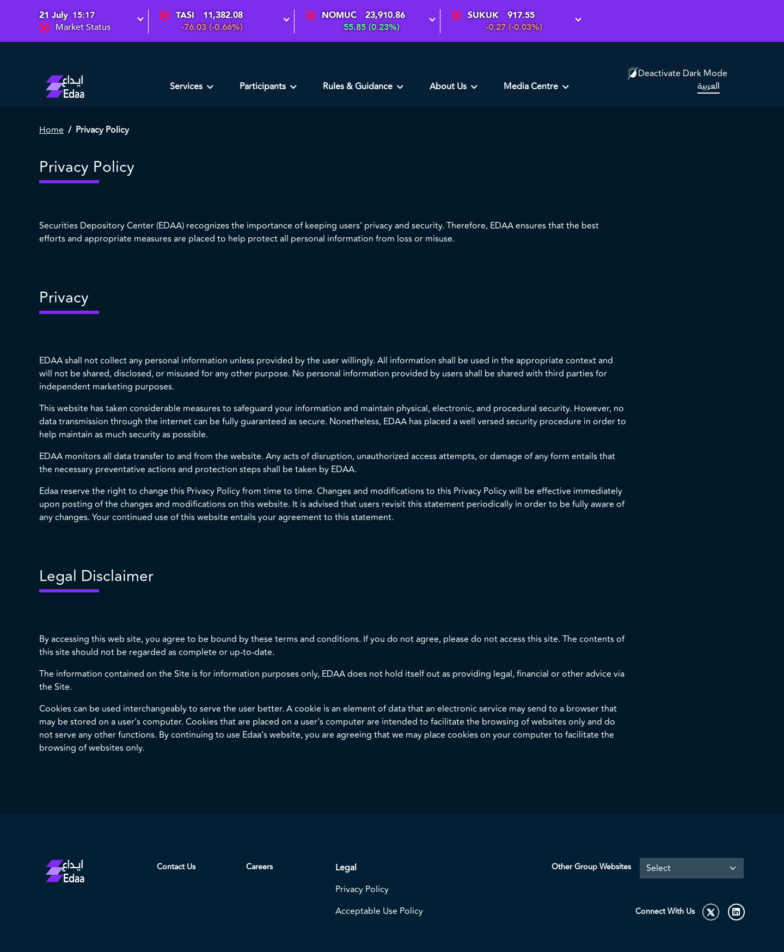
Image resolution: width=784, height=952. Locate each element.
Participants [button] (264, 86)
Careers (259, 867)
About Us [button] (449, 86)
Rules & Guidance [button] (359, 86)
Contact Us (176, 867)
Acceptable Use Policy (379, 911)
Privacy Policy (362, 889)
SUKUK (483, 15)
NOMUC (339, 15)
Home (51, 130)
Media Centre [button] (532, 86)
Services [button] (187, 86)
